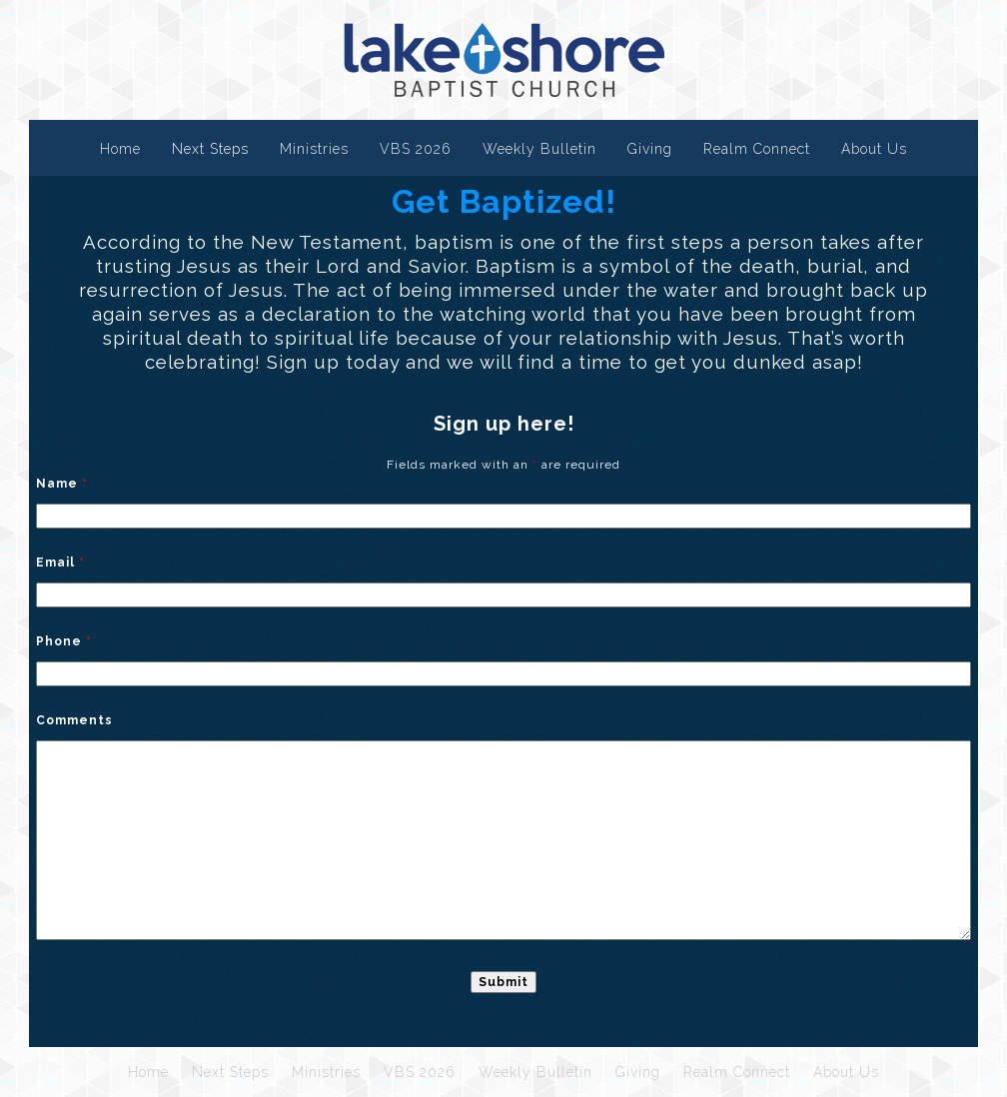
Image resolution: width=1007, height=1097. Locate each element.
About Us (874, 149)
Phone (64, 641)
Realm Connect (756, 149)
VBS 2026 (416, 149)
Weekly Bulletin (539, 149)
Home (120, 149)
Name (62, 484)
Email (60, 562)
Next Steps (210, 149)
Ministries (314, 149)
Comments (74, 720)
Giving (649, 149)
